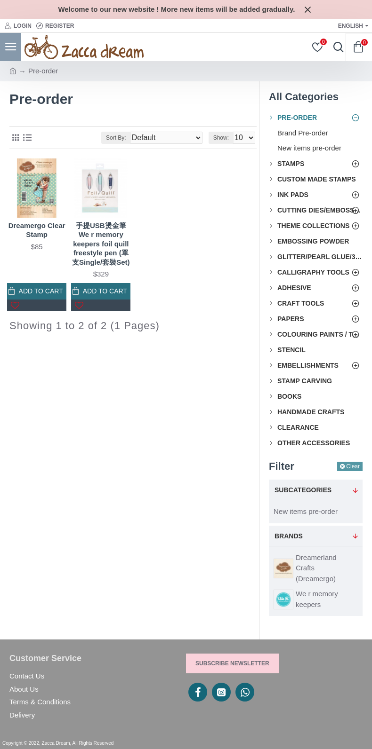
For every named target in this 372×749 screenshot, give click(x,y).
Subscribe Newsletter (232, 663)
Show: (221, 137)
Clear (353, 466)
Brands (289, 536)
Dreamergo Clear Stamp (36, 230)
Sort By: (116, 137)
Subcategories (303, 490)
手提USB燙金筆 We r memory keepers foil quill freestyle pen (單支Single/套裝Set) (101, 243)
